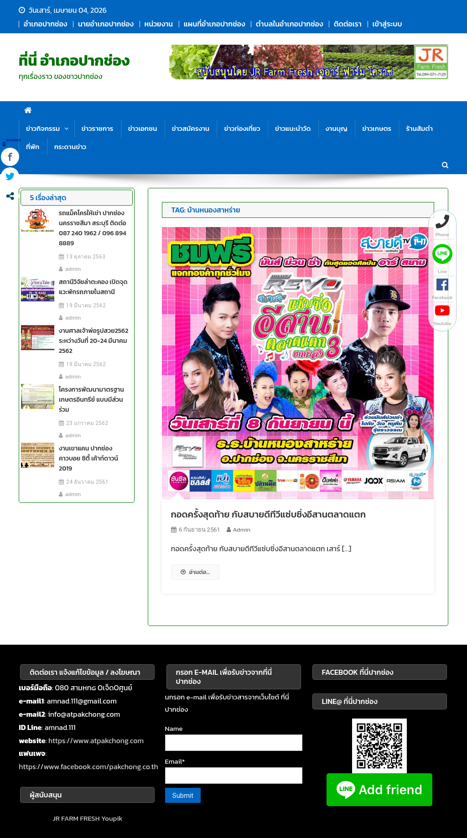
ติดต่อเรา (348, 23)
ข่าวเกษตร (376, 128)
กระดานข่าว (70, 146)
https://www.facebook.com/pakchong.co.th (88, 766)
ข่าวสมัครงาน (190, 128)
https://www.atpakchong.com (96, 740)
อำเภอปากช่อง (45, 23)
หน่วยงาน (159, 23)
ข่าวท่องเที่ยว (242, 128)
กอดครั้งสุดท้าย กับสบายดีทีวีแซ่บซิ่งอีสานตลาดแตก (268, 514)
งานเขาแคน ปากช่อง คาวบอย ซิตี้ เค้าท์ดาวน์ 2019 (88, 458)
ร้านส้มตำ (419, 128)
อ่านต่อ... (195, 572)
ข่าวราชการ (98, 128)
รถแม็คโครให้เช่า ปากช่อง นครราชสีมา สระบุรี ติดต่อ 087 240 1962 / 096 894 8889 (92, 228)
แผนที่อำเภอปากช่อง (214, 23)
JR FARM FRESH (75, 818)
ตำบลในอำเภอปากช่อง (289, 23)
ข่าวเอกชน (142, 128)
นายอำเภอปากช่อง (106, 23)
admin (241, 529)
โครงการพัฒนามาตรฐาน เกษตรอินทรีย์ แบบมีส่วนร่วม (91, 399)
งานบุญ (337, 128)
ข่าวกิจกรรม (43, 128)
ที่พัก (32, 146)
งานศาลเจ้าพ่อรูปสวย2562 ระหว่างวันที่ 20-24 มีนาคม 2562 (93, 341)
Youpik (112, 818)
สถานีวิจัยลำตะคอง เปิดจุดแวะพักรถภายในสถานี (93, 287)
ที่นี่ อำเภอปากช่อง (74, 61)
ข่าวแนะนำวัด (293, 128)
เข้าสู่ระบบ (387, 23)
